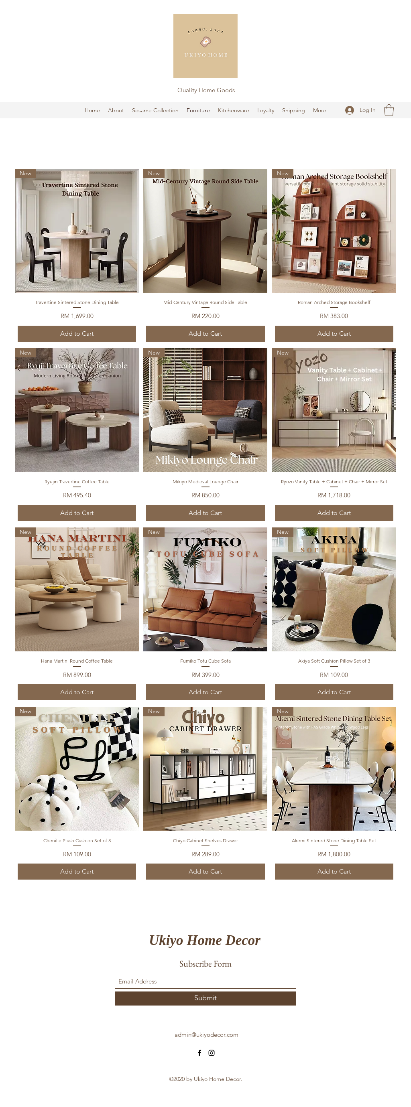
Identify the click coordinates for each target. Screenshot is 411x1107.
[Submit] (205, 998)
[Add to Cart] (77, 334)
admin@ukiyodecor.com (206, 1034)
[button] (389, 110)
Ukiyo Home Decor (204, 940)
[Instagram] (212, 1053)
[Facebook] (199, 1053)
